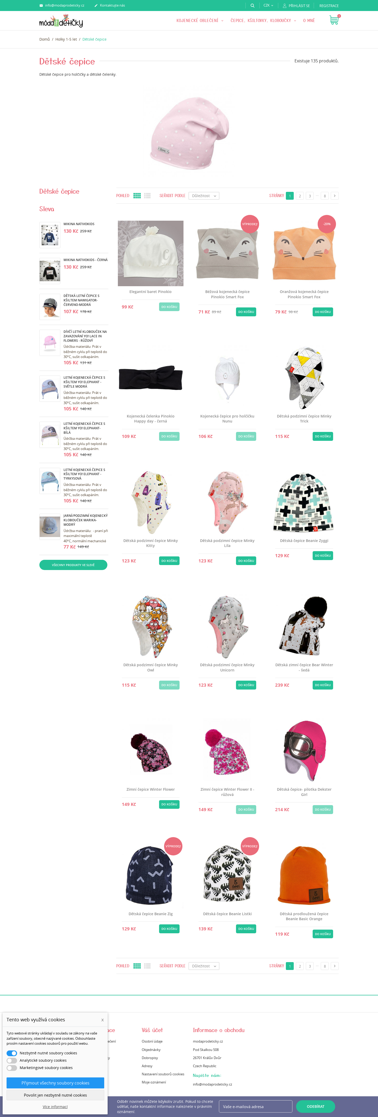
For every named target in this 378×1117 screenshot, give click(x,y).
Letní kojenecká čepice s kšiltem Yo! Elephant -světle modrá (84, 382)
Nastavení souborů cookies (163, 1074)
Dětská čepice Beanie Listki (227, 913)
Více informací (55, 1106)
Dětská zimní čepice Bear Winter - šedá (304, 667)
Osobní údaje (152, 1041)
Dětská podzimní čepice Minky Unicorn (227, 667)
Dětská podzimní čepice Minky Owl (150, 667)
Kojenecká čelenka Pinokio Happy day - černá (151, 419)
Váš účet (152, 1030)
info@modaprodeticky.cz (61, 5)
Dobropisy (150, 1057)
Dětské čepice (59, 191)
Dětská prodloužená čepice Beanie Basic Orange (304, 916)
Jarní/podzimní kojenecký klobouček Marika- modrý (86, 520)
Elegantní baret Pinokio (150, 291)
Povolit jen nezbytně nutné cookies (55, 1095)
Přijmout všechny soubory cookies (56, 1083)
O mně (309, 20)
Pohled (122, 195)
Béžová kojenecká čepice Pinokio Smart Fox (227, 294)
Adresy (147, 1066)
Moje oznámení (154, 1082)
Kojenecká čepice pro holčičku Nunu (227, 419)
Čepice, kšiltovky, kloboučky (262, 20)
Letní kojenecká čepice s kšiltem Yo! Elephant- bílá (84, 428)
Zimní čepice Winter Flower (151, 789)
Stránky (276, 195)
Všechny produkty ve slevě (73, 565)
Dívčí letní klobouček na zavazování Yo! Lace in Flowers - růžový (85, 336)
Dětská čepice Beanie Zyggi (304, 540)
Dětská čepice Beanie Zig (151, 913)
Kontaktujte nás (109, 5)
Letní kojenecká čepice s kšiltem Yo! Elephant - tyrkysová (84, 474)
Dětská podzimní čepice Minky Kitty (150, 543)
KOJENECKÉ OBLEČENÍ (198, 20)
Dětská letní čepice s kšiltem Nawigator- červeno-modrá (81, 300)
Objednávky (151, 1049)
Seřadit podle (173, 195)
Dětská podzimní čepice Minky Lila (227, 543)
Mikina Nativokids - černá (86, 260)
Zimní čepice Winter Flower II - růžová (227, 792)
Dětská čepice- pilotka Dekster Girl (304, 792)
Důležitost (205, 195)
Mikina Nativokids (79, 224)
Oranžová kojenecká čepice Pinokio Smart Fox (304, 294)
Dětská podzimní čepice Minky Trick (304, 419)
